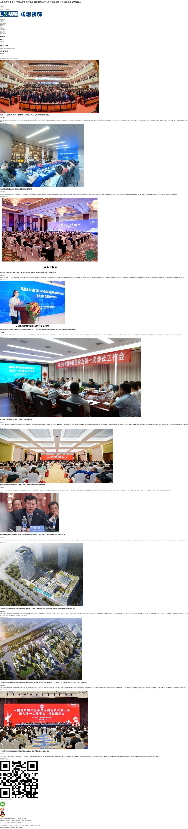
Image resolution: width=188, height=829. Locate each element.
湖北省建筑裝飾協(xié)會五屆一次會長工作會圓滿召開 (16, 419)
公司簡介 (2, 20)
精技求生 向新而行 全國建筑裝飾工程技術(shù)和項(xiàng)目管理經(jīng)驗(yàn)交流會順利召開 (28, 272)
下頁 (7, 759)
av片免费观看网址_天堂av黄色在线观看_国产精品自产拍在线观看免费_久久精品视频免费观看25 (40, 2)
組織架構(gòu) (3, 21)
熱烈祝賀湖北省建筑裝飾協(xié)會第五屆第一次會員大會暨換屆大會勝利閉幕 (22, 485)
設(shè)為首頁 (2, 9)
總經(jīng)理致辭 (3, 24)
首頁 (1, 17)
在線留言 (2, 55)
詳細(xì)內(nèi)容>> (4, 123)
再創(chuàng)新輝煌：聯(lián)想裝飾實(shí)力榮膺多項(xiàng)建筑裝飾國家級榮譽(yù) (25, 115)
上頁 (3, 759)
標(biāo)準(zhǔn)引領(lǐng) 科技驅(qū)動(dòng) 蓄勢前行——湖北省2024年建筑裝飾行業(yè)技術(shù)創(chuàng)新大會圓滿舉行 (37, 329)
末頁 (9, 759)
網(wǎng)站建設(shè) (4, 825)
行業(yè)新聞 (2, 29)
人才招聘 (2, 32)
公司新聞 (2, 28)
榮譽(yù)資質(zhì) (3, 23)
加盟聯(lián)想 (3, 799)
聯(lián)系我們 (3, 33)
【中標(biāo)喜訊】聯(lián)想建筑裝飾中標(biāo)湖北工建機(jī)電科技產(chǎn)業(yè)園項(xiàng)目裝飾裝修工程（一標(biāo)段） (37, 608)
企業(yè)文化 (2, 31)
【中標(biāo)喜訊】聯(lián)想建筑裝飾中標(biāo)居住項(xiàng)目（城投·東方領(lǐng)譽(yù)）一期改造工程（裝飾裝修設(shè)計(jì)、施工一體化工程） (44, 682)
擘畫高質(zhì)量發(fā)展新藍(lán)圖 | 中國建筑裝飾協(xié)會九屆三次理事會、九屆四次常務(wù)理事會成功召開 (32, 534)
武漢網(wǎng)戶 (12, 825)
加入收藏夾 (8, 9)
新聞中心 (2, 27)
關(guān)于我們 (3, 19)
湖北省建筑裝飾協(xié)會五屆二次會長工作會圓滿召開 (16, 189)
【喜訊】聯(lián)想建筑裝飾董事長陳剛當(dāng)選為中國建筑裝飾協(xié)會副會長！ (24, 751)
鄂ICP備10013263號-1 (20, 825)
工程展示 (2, 25)
